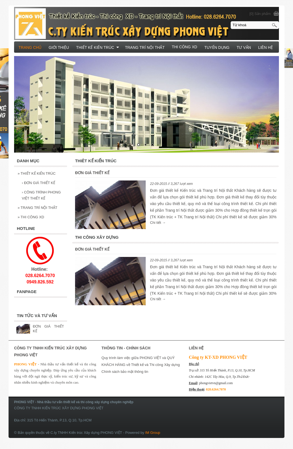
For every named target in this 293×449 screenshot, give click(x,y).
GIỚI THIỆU (59, 47)
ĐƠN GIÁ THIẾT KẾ (92, 173)
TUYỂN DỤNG (217, 47)
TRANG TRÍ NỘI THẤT (37, 208)
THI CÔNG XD (31, 217)
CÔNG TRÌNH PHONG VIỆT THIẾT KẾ (41, 195)
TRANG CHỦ (29, 47)
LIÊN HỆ (265, 47)
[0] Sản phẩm (260, 14)
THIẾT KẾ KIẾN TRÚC (36, 173)
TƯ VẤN (244, 47)
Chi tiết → (158, 222)
